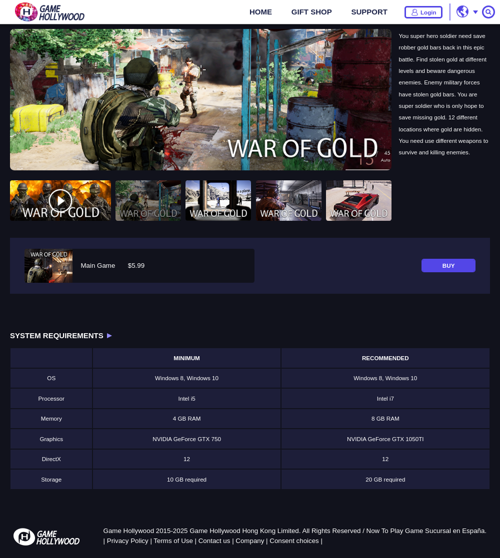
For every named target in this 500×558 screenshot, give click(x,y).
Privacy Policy (127, 541)
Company (250, 541)
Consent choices (294, 541)
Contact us (214, 541)
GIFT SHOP (312, 11)
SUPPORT (369, 11)
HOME (261, 11)
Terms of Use (173, 541)
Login (428, 12)
